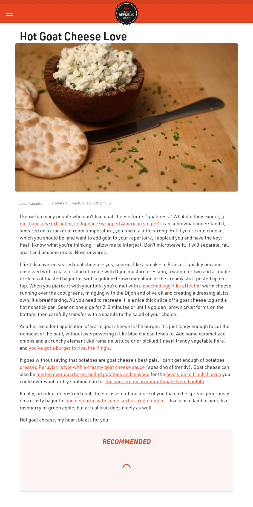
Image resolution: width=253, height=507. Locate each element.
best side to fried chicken (193, 374)
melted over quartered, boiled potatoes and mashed (93, 374)
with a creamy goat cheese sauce (109, 367)
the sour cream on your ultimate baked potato (154, 381)
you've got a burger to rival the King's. (70, 348)
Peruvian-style (55, 367)
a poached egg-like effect (167, 286)
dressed (29, 367)
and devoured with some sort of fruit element (115, 400)
